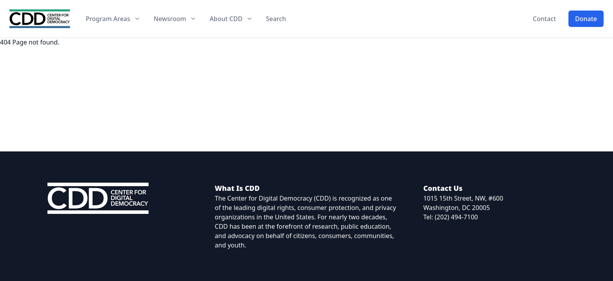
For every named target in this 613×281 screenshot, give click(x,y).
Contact (544, 18)
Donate (586, 18)
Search (276, 18)
